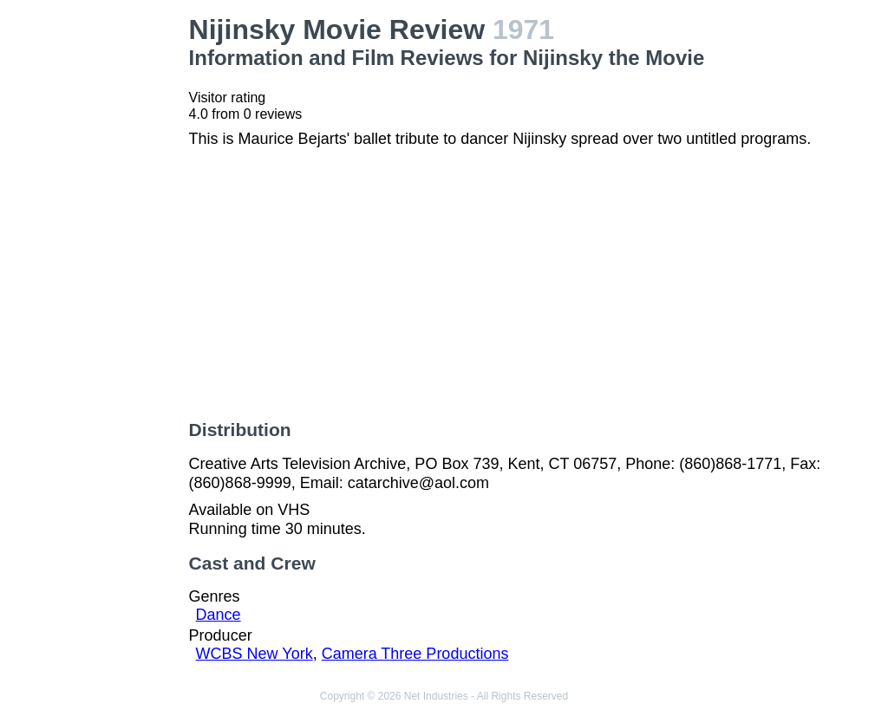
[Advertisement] (98, 274)
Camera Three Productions (415, 653)
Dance (218, 614)
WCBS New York (254, 653)
